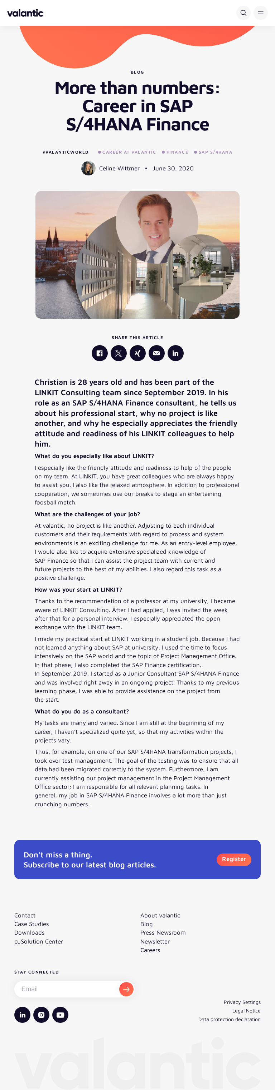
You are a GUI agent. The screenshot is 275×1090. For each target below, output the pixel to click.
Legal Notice (246, 1010)
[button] (261, 13)
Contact (24, 915)
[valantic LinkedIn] (176, 353)
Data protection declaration (229, 1019)
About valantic (160, 915)
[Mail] (157, 353)
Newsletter (155, 941)
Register (234, 858)
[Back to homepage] (25, 13)
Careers (150, 950)
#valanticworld (66, 152)
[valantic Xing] (138, 353)
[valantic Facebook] (100, 353)
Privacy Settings (242, 1002)
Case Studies (31, 923)
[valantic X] (119, 353)
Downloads (29, 932)
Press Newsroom (163, 932)
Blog (146, 923)
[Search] (243, 13)
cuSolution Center (38, 941)
